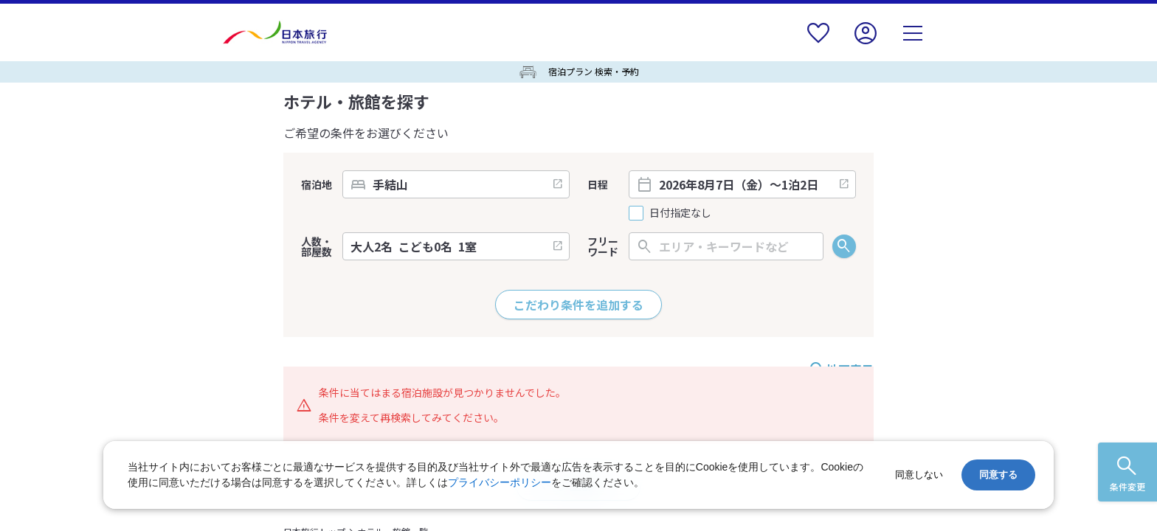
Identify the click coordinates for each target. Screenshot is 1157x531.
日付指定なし (680, 213)
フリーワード (602, 246)
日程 (597, 184)
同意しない (919, 474)
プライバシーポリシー (499, 482)
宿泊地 (316, 184)
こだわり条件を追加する (578, 304)
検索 (844, 246)
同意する (998, 474)
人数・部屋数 (316, 246)
